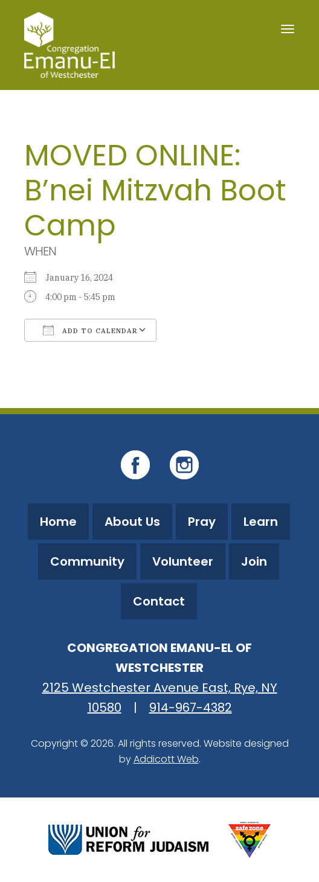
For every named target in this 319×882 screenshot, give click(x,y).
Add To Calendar (90, 330)
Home (58, 521)
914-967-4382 (190, 707)
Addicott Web (166, 759)
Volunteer (182, 561)
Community (87, 561)
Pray (202, 521)
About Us (132, 521)
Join (254, 561)
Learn (260, 521)
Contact (159, 601)
